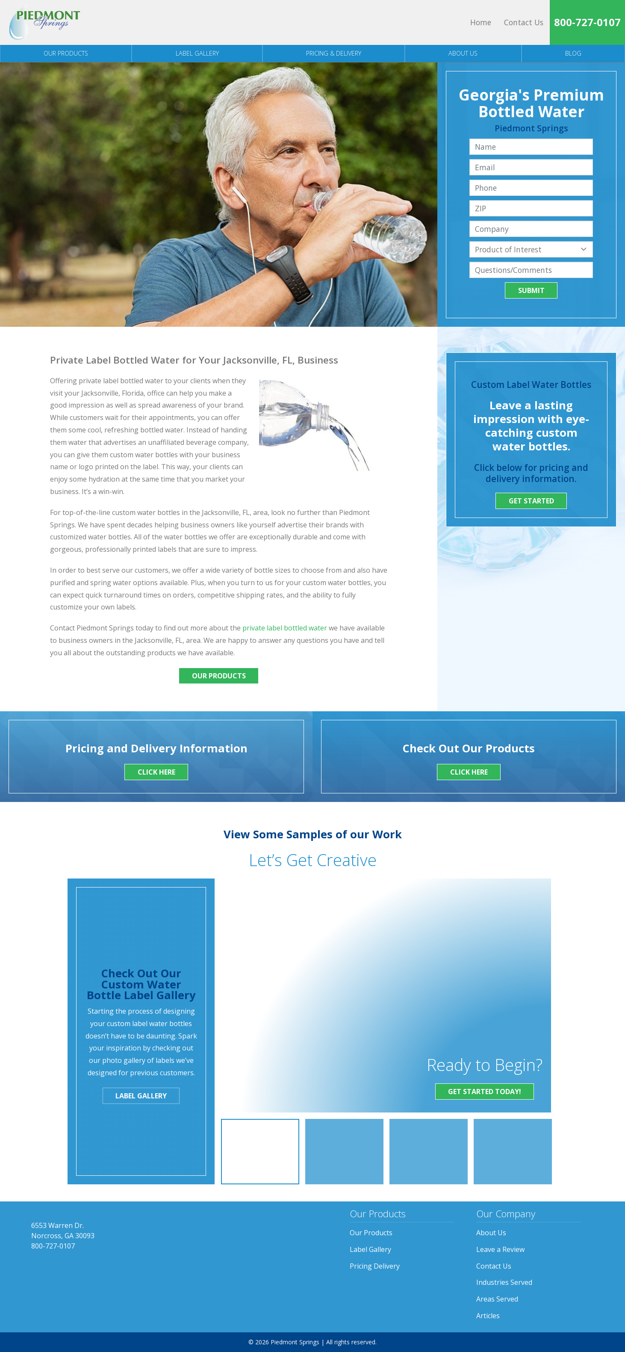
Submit (531, 290)
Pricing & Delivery (333, 53)
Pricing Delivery (375, 1266)
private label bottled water (284, 628)
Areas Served (497, 1299)
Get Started (531, 501)
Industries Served (504, 1282)
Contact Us (523, 22)
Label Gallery (197, 53)
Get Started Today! (484, 1091)
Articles (488, 1315)
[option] (260, 1151)
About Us (463, 53)
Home (480, 22)
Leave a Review (500, 1249)
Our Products (66, 53)
